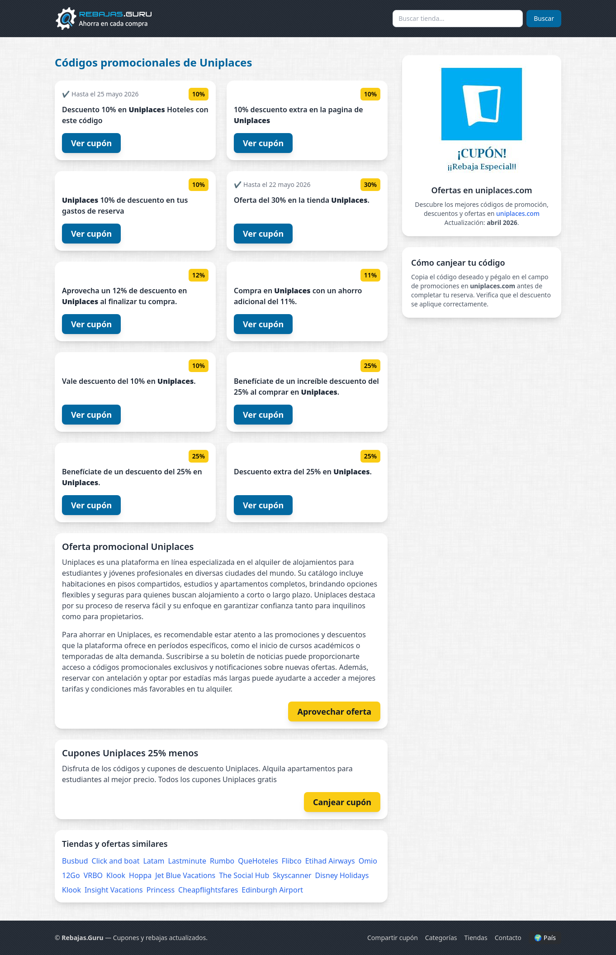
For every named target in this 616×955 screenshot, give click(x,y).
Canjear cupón (342, 802)
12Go (71, 875)
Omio (368, 861)
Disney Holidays (342, 875)
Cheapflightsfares (208, 890)
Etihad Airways (330, 861)
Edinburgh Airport (272, 890)
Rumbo (222, 861)
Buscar (544, 18)
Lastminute (187, 861)
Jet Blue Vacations (185, 875)
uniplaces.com (518, 213)
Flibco (292, 861)
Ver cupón (91, 143)
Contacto (508, 937)
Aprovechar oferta (334, 711)
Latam (153, 861)
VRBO (93, 875)
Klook (115, 875)
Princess (161, 890)
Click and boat (116, 861)
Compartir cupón (392, 937)
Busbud (75, 861)
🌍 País (545, 937)
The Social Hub (244, 875)
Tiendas (476, 937)
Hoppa (140, 875)
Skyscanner (292, 875)
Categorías (441, 937)
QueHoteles (258, 861)
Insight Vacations (114, 890)
